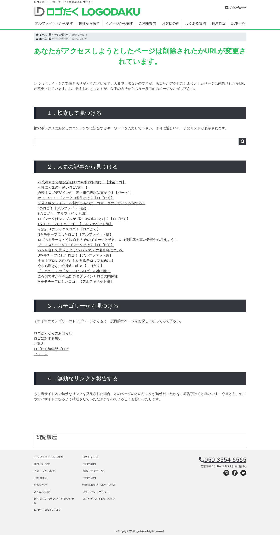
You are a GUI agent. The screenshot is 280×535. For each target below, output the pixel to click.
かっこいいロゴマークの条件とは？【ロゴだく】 (76, 198)
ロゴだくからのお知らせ (53, 333)
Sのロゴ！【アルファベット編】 (63, 213)
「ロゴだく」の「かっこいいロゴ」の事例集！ (74, 271)
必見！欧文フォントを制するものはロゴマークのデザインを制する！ (92, 203)
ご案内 (39, 344)
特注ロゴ (219, 23)
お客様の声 (170, 23)
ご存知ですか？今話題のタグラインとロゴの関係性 (78, 276)
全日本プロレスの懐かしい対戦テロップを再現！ (76, 260)
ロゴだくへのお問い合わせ (98, 498)
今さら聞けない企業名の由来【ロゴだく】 (71, 266)
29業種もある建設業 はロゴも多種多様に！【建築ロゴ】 (82, 182)
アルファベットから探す (54, 23)
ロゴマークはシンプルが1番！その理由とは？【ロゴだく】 (84, 219)
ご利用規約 (89, 477)
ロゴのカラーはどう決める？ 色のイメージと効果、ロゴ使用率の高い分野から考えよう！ (108, 240)
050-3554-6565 (225, 459)
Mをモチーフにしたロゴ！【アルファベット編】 (76, 281)
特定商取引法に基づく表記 (98, 484)
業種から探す (89, 23)
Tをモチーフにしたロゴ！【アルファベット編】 (75, 224)
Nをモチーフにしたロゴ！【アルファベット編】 (75, 234)
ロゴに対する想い (48, 338)
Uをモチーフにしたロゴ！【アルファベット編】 (75, 255)
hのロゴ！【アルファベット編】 (63, 208)
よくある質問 (195, 23)
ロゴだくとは (90, 457)
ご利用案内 (147, 23)
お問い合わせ (235, 7)
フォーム (41, 354)
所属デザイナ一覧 (93, 470)
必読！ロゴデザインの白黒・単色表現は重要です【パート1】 (86, 193)
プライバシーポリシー (95, 491)
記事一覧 (238, 23)
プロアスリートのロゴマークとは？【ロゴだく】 (76, 245)
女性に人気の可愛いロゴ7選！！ (63, 187)
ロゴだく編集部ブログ (51, 349)
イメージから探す (119, 23)
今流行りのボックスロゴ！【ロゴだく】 (69, 229)
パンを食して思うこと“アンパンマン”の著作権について (81, 250)
